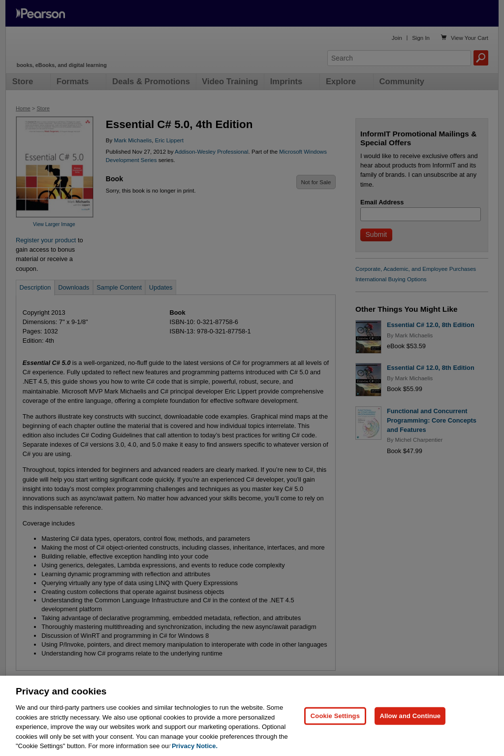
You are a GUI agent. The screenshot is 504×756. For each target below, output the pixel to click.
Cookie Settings (335, 733)
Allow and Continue (410, 733)
